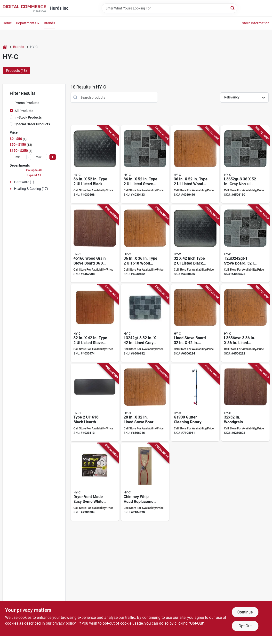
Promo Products (27, 103)
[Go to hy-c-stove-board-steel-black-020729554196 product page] (95, 164)
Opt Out (245, 626)
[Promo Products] (11, 102)
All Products (24, 111)
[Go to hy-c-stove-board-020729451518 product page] (145, 403)
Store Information (255, 23)
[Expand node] (11, 182)
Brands (49, 23)
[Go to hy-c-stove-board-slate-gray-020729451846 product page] (245, 164)
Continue (245, 612)
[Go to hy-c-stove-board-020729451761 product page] (245, 403)
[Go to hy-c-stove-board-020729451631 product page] (245, 323)
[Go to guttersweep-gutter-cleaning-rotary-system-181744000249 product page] (195, 403)
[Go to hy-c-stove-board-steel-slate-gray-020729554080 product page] (245, 244)
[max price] (38, 157)
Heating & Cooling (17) (31, 189)
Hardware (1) (24, 182)
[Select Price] (52, 157)
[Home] (5, 46)
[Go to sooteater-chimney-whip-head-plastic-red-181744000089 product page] (145, 482)
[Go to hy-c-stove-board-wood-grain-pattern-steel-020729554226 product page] (195, 164)
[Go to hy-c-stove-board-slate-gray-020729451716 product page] (145, 323)
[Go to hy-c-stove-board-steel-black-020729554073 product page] (195, 244)
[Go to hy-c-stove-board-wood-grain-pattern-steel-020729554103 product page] (95, 323)
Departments (26, 23)
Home (7, 23)
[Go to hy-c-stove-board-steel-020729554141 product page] (145, 244)
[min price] (18, 157)
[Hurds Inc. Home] (24, 8)
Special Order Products (32, 124)
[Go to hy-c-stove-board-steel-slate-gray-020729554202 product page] (145, 164)
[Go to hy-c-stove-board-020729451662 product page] (95, 244)
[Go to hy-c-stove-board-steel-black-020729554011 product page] (95, 403)
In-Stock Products (28, 117)
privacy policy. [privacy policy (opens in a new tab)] (64, 623)
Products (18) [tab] (16, 70)
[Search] (232, 8)
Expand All (34, 175)
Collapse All (34, 170)
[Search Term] (169, 8)
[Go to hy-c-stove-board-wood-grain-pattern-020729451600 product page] (195, 323)
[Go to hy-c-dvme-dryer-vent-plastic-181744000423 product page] (95, 482)
